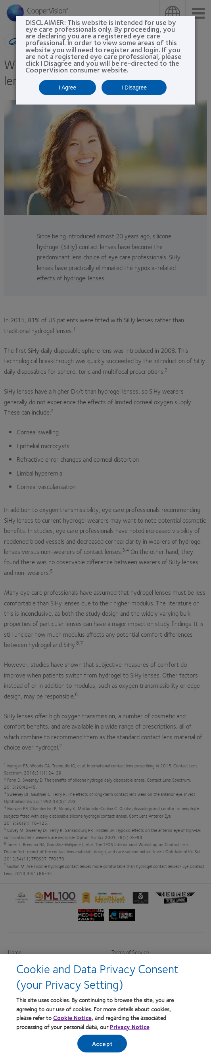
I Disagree (134, 87)
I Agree (67, 87)
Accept (102, 1043)
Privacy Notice (130, 1026)
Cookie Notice (72, 1017)
